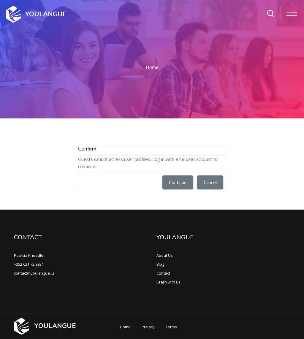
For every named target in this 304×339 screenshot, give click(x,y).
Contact (163, 273)
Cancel (210, 182)
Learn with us (168, 282)
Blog (160, 264)
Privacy (148, 327)
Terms (171, 327)
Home (152, 67)
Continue (178, 182)
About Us (164, 255)
